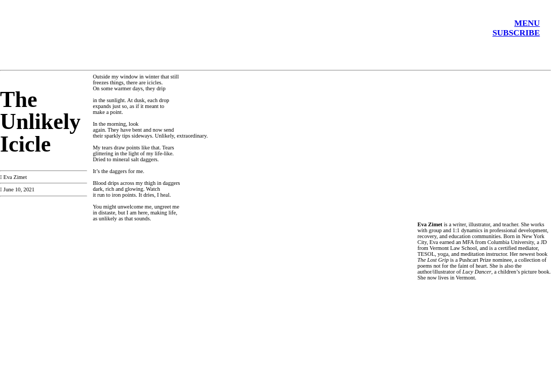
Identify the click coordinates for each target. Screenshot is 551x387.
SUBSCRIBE (516, 32)
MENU (527, 22)
